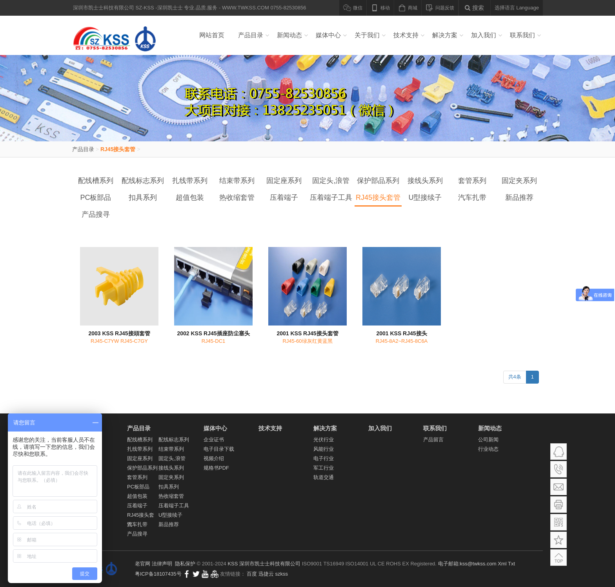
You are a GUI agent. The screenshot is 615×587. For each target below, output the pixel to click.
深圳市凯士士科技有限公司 (269, 564)
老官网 (142, 564)
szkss (281, 574)
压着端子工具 (331, 197)
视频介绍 (214, 458)
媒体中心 (328, 35)
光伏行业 (323, 440)
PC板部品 (95, 197)
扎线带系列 (189, 181)
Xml (502, 564)
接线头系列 (425, 181)
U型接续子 (425, 197)
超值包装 (190, 197)
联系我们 (522, 35)
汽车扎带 (472, 197)
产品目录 (250, 35)
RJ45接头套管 (117, 149)
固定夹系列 (519, 181)
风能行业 (323, 449)
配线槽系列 (95, 181)
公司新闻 (488, 440)
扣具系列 (143, 197)
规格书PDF (216, 468)
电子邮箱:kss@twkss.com (467, 564)
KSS (232, 564)
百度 (252, 574)
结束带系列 (237, 181)
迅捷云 (266, 574)
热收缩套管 (237, 197)
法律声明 (162, 564)
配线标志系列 (143, 181)
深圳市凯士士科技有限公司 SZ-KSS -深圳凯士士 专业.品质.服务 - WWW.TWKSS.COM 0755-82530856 (117, 35)
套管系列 (472, 181)
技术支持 (405, 35)
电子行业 (323, 458)
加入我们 (483, 35)
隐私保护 (185, 564)
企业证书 (214, 440)
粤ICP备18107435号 (158, 574)
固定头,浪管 (330, 181)
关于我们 (367, 35)
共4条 (514, 377)
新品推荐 (519, 197)
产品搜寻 (96, 214)
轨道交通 (323, 477)
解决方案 (444, 35)
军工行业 (323, 468)
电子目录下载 (219, 449)
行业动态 (488, 449)
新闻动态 (289, 35)
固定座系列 (284, 181)
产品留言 (433, 440)
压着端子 (284, 197)
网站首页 (211, 35)
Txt (511, 564)
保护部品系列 (378, 181)
